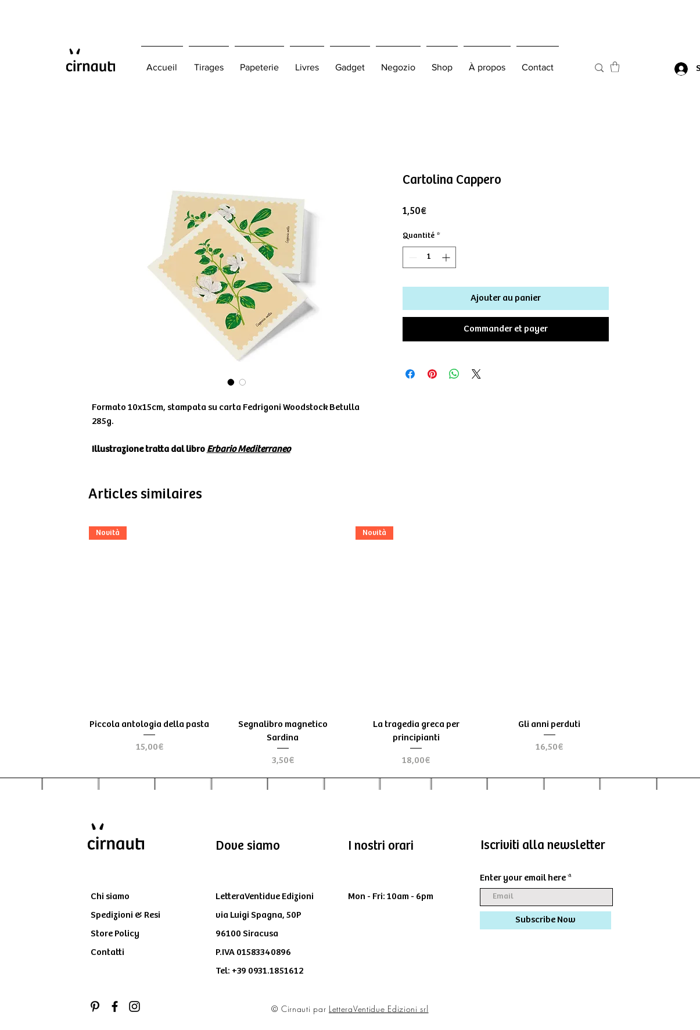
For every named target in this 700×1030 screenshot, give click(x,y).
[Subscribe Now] (545, 920)
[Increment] (447, 257)
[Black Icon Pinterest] (95, 1006)
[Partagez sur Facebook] (410, 374)
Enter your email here (523, 878)
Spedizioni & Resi (125, 915)
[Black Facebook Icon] (114, 1006)
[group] (349, 647)
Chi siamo (110, 896)
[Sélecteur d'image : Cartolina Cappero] (231, 382)
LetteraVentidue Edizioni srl (379, 1008)
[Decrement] (411, 257)
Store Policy (115, 934)
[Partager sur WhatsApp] (454, 374)
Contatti (107, 952)
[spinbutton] (429, 257)
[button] (615, 67)
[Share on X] (476, 374)
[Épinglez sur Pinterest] (432, 374)
